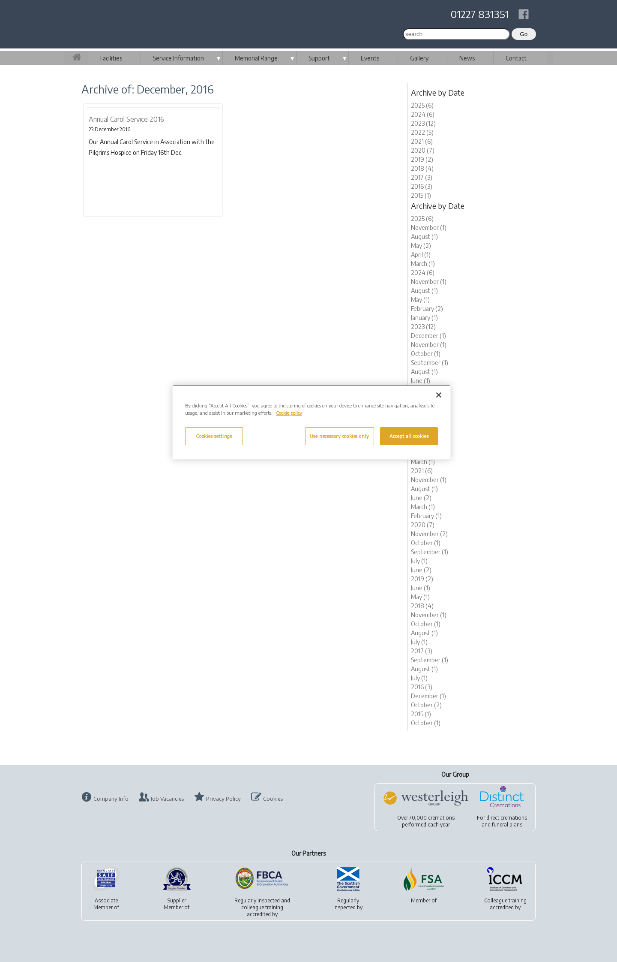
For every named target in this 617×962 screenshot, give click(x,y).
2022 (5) (422, 132)
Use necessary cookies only (339, 436)
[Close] (438, 395)
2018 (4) (422, 168)
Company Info (111, 798)
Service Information (178, 58)
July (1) (419, 560)
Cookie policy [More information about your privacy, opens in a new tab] (289, 413)
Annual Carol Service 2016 (126, 119)
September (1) (429, 362)
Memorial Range (256, 58)
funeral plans (507, 824)
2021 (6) (422, 141)
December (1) (428, 335)
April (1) (421, 254)
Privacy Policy (223, 798)
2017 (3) (421, 177)
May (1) (420, 299)
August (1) (424, 236)
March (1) (423, 263)
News (467, 58)
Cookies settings (214, 436)
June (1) (420, 380)
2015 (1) (421, 195)
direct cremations (506, 817)
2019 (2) (422, 159)
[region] (311, 422)
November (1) (428, 227)
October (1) (425, 353)
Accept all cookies (408, 436)
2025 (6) (422, 105)
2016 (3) (421, 186)
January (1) (424, 317)
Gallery (419, 58)
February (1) (426, 515)
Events (370, 58)
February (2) (427, 308)
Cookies (273, 798)
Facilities (111, 58)
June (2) (421, 497)
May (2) (421, 245)
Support (319, 58)
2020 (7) (422, 150)
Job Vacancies (167, 798)
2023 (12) (423, 123)
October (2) (426, 705)
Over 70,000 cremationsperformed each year (426, 821)
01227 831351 (480, 13)
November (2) (429, 533)
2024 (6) (422, 114)
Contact (516, 58)
